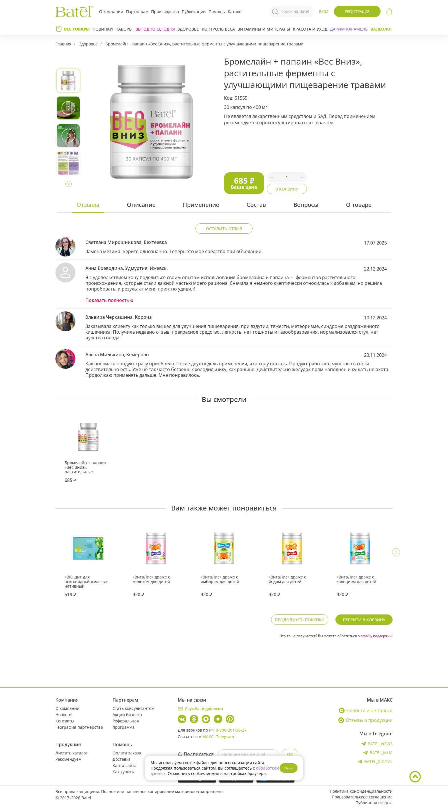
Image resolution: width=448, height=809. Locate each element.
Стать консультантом (133, 708)
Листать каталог (71, 753)
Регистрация (357, 11)
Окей (288, 768)
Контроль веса (218, 29)
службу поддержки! (377, 635)
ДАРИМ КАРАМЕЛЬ (349, 29)
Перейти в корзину (364, 619)
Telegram (225, 736)
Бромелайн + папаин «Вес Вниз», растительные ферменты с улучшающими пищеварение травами (204, 44)
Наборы (124, 29)
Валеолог (382, 29)
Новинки (103, 29)
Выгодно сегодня (155, 29)
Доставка (122, 759)
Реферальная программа (126, 724)
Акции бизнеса (127, 714)
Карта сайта (125, 765)
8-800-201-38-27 (231, 730)
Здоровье (188, 29)
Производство (165, 11)
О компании (111, 11)
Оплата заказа (127, 753)
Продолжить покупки (300, 619)
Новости (63, 714)
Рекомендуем (68, 759)
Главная (63, 44)
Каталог (235, 11)
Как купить (123, 771)
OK (290, 754)
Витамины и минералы (263, 29)
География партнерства (79, 727)
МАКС (208, 736)
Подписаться (196, 754)
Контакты (64, 721)
